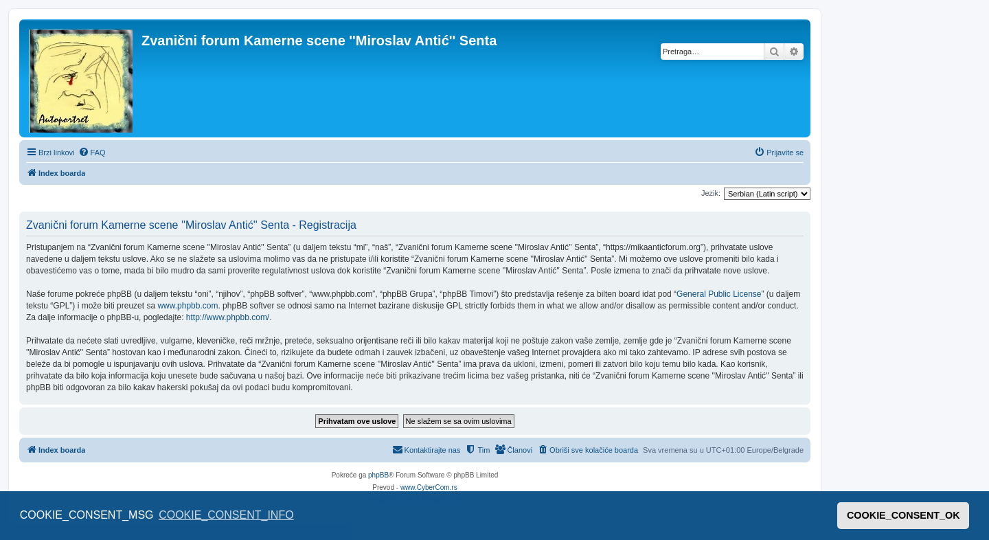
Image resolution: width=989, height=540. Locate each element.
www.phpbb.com (187, 306)
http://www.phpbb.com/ (227, 317)
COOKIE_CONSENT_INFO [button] (226, 515)
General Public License (719, 294)
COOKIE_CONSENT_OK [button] (903, 515)
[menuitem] (92, 152)
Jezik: (710, 193)
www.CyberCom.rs (428, 487)
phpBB (378, 475)
